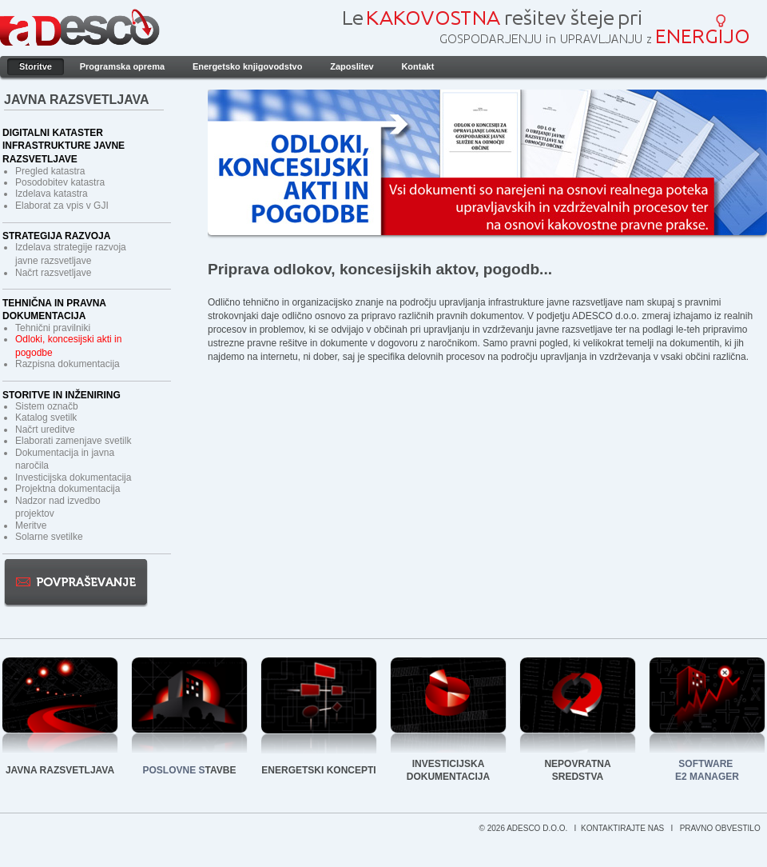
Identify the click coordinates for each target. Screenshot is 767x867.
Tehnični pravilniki (52, 328)
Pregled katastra (50, 171)
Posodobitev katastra (60, 182)
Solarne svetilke (49, 536)
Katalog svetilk (46, 417)
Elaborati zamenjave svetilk (73, 440)
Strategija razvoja (56, 236)
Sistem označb (46, 406)
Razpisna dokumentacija (67, 364)
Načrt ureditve (45, 429)
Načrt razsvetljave (53, 272)
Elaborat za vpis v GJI (62, 205)
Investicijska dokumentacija (73, 477)
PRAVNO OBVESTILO (721, 828)
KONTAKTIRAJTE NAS (623, 828)
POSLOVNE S (174, 770)
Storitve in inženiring (61, 395)
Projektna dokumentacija (67, 488)
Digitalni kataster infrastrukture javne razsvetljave (63, 146)
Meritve (30, 525)
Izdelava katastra (51, 193)
